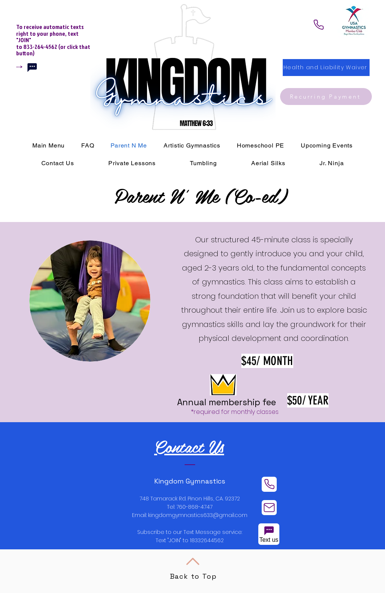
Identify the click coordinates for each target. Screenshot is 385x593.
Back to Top (193, 576)
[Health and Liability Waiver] (326, 67)
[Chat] (32, 67)
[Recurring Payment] (326, 96)
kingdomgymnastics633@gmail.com (197, 515)
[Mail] (269, 507)
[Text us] (268, 534)
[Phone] (318, 24)
